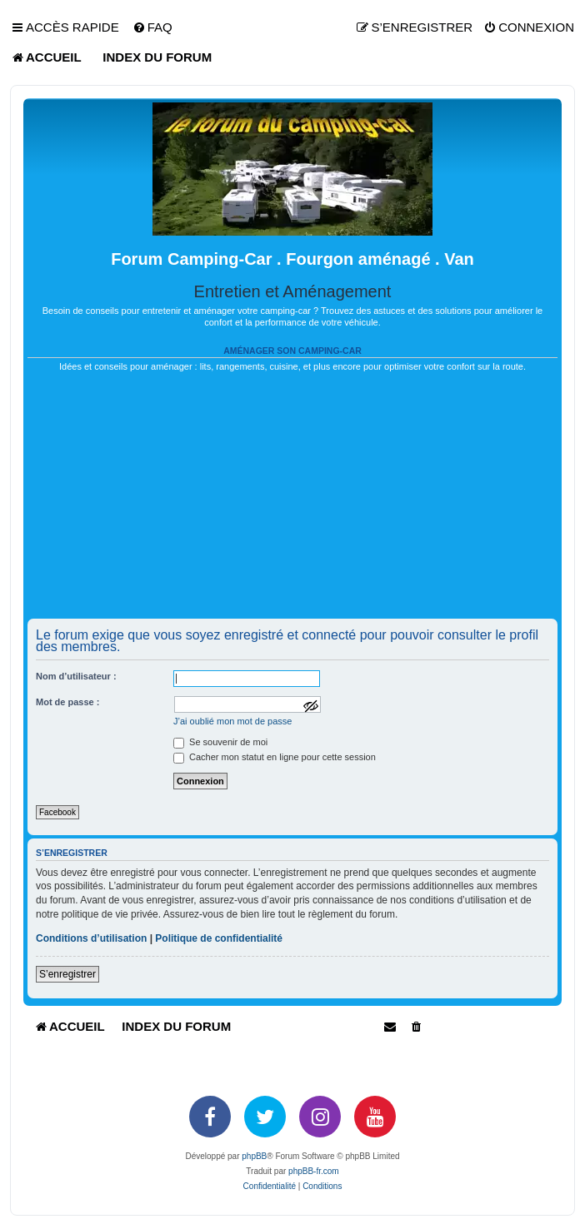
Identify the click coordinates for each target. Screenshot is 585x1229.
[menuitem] (152, 27)
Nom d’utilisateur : (76, 676)
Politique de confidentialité (218, 938)
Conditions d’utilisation (91, 938)
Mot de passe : (67, 702)
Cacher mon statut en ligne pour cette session (274, 757)
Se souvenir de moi (220, 742)
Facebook (57, 812)
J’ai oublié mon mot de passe (232, 721)
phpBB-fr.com (313, 1171)
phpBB (254, 1156)
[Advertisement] (293, 502)
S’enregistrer (67, 974)
